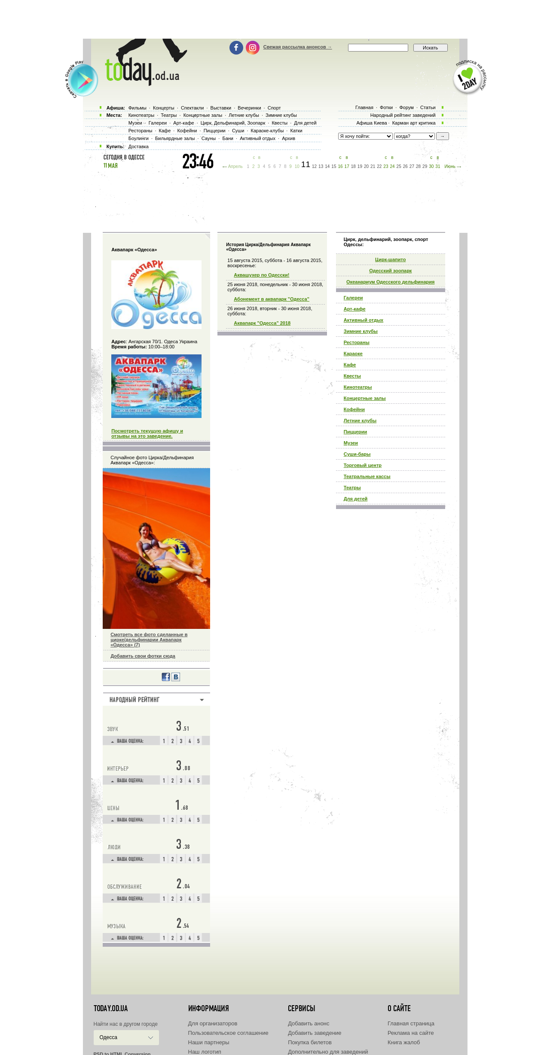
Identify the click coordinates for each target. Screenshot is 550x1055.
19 (360, 166)
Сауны (209, 138)
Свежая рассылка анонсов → (297, 46)
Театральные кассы (367, 476)
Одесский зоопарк (390, 270)
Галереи (353, 297)
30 (431, 166)
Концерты (163, 107)
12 (314, 166)
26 (405, 166)
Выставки (221, 107)
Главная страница (411, 1023)
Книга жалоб (404, 1042)
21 (372, 166)
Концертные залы (365, 398)
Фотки (386, 107)
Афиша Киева (371, 122)
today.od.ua (111, 1008)
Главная (364, 107)
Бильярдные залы (175, 138)
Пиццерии (355, 431)
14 (327, 166)
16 (340, 166)
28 (418, 166)
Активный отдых (363, 320)
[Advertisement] (275, 19)
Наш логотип (204, 1052)
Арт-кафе (355, 308)
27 (411, 166)
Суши (238, 130)
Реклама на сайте (411, 1033)
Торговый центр (363, 465)
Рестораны (357, 342)
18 (353, 166)
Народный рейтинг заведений (403, 115)
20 (366, 166)
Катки (296, 130)
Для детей (356, 498)
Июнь (449, 166)
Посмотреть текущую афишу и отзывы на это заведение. (147, 433)
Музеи (351, 442)
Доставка (138, 146)
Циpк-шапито (390, 259)
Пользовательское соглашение (228, 1033)
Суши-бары (357, 454)
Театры (352, 487)
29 (424, 166)
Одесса (108, 1037)
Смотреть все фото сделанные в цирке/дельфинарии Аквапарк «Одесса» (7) (148, 639)
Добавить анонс (308, 1023)
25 (399, 166)
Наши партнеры (208, 1042)
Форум (406, 107)
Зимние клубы (361, 331)
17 (347, 166)
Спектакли (192, 107)
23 (385, 166)
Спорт (274, 107)
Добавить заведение (314, 1033)
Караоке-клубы (267, 130)
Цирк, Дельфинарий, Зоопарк (233, 122)
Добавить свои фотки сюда (142, 656)
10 (297, 166)
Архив (288, 138)
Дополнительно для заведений (328, 1052)
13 (320, 166)
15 (333, 166)
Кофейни (354, 409)
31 (437, 166)
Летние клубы (360, 420)
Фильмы (137, 107)
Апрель (235, 166)
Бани (227, 138)
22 (379, 166)
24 (392, 166)
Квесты (352, 375)
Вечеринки (249, 107)
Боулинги (138, 138)
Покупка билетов (310, 1042)
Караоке (353, 353)
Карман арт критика (414, 122)
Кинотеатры (358, 387)
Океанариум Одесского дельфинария (390, 281)
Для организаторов (213, 1023)
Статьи (428, 107)
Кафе (350, 364)
